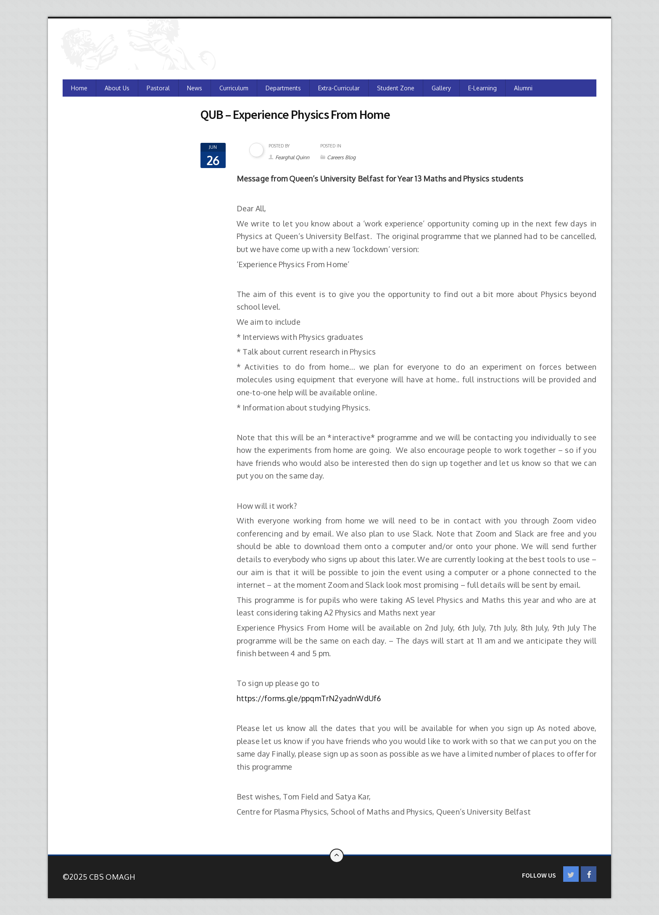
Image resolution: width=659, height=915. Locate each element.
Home (79, 88)
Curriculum (233, 88)
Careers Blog (341, 157)
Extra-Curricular (339, 88)
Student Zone (395, 88)
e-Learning (482, 88)
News (194, 88)
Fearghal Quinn (292, 157)
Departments (283, 88)
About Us (117, 88)
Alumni (523, 88)
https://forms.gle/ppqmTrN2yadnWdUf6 (310, 698)
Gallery (441, 88)
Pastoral (158, 88)
